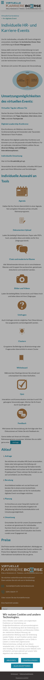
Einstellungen (30, 660)
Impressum (14, 674)
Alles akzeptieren (22, 666)
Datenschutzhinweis (26, 674)
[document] (22, 635)
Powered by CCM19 (22, 678)
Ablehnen (11, 660)
